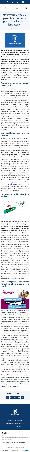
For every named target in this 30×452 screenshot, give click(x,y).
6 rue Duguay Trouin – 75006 (13, 423)
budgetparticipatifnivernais (10, 358)
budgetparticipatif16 (15, 369)
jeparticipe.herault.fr (7, 340)
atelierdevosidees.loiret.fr (15, 184)
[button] (17, 8)
